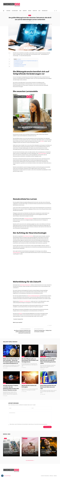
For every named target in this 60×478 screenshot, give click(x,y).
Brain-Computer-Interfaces (28, 236)
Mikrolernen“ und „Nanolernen (24, 301)
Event (39, 10)
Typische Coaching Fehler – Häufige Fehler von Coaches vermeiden (43, 331)
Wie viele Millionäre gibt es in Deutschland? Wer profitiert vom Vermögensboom (30, 360)
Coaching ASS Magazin (7, 475)
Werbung (55, 475)
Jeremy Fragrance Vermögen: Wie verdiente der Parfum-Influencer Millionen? (30, 451)
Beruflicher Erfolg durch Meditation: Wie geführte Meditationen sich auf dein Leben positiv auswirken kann (22, 331)
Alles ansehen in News (30, 460)
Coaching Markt (15, 10)
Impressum (51, 475)
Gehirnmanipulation (16, 252)
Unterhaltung (43, 356)
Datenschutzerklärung (45, 475)
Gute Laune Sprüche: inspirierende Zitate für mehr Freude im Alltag (48, 451)
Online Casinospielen (42, 153)
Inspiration (35, 10)
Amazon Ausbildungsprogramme (34, 295)
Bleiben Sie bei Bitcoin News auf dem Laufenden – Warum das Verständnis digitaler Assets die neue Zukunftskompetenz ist (11, 361)
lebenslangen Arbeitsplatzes (25, 284)
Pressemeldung (44, 10)
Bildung (20, 313)
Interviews (8, 10)
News (20, 10)
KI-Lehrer (42, 141)
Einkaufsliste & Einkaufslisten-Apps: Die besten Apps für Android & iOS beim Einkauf (10, 451)
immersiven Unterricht (28, 218)
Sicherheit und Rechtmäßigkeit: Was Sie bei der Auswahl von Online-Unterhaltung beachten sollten (48, 361)
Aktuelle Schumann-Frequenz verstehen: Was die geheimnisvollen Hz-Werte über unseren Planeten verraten (11, 388)
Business (29, 10)
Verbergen (18, 59)
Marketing (25, 10)
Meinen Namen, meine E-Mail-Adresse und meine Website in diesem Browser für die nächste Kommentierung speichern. (28, 424)
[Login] (55, 10)
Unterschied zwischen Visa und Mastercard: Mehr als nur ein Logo (48, 387)
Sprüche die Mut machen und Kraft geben (29, 386)
